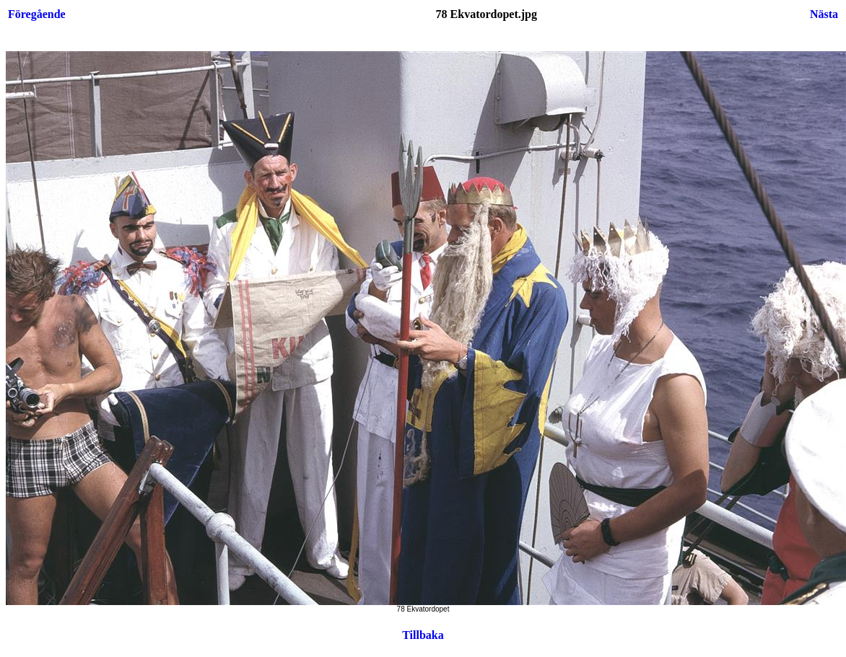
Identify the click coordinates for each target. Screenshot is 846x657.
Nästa (824, 14)
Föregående (37, 14)
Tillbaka (423, 635)
